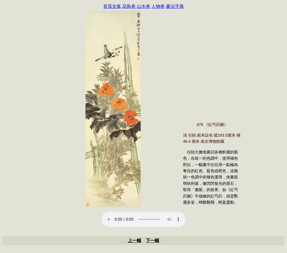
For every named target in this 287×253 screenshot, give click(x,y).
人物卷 (158, 6)
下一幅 (152, 240)
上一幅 (134, 240)
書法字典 (175, 6)
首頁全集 (112, 6)
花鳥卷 (129, 6)
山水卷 (143, 6)
